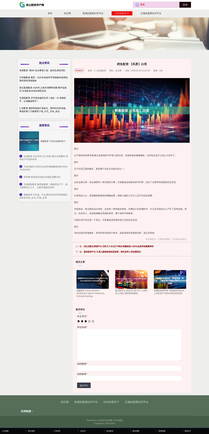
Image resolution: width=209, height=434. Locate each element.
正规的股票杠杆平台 (151, 13)
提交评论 (84, 385)
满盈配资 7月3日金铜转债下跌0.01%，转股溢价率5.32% (65, 141)
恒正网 (67, 13)
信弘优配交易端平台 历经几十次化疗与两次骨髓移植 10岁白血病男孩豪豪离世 (119, 246)
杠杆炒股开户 (122, 13)
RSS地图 (108, 420)
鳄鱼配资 (79, 70)
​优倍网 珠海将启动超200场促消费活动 (42, 177)
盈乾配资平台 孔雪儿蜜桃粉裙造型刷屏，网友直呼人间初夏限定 (112, 252)
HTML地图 (118, 420)
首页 (50, 13)
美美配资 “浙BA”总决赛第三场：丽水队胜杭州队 (42, 70)
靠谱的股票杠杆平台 (93, 13)
